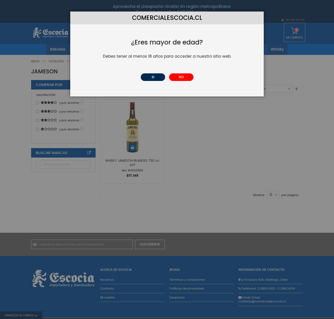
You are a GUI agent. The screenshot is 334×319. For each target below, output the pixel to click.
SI (153, 77)
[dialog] (167, 159)
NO (181, 77)
